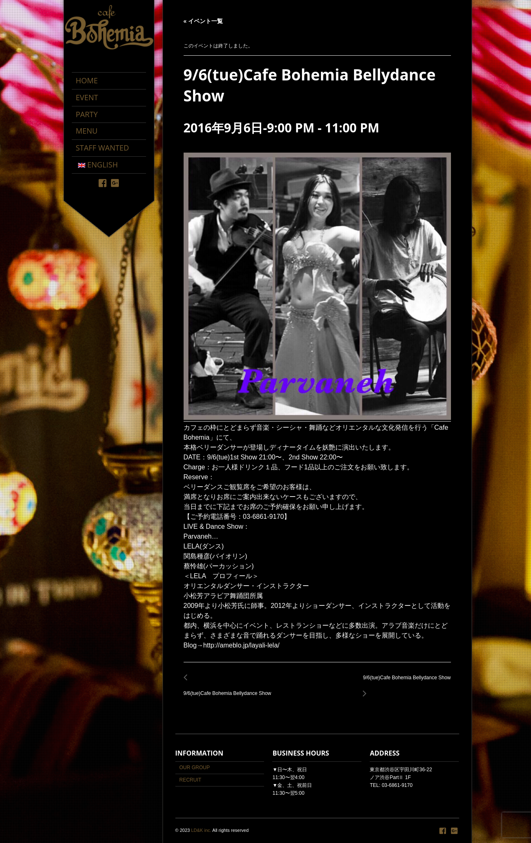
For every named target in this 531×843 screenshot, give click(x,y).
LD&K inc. (201, 830)
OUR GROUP (194, 767)
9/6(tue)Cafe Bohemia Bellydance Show (230, 689)
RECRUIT (190, 780)
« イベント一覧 (203, 21)
